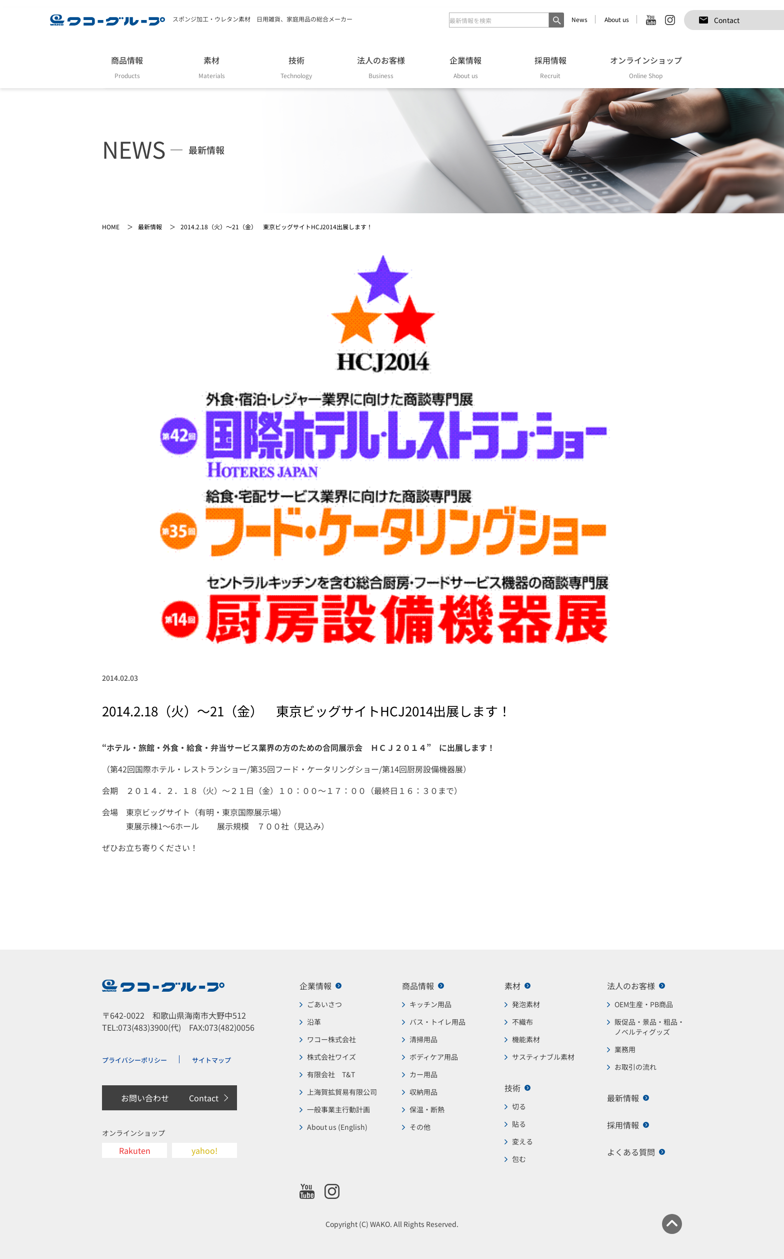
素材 (512, 986)
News (580, 19)
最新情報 (623, 1098)
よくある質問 (631, 1152)
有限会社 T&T (331, 1074)
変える (522, 1141)
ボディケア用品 (434, 1057)
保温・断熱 (427, 1109)
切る (519, 1106)
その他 (420, 1127)
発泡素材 (526, 1004)
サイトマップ (211, 1060)
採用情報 (623, 1125)
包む (519, 1159)
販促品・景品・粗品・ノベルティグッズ (649, 1027)
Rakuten (134, 1150)
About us (616, 19)
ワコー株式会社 (331, 1039)
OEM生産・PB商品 (643, 1004)
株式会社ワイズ (331, 1057)
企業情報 (316, 986)
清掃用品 (424, 1039)
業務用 (625, 1049)
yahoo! (205, 1150)
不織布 (522, 1022)
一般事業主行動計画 (338, 1109)
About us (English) (337, 1127)
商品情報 (418, 986)
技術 (512, 1088)
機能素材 (526, 1039)
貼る (519, 1124)
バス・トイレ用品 (438, 1022)
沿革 (314, 1022)
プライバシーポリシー (134, 1060)
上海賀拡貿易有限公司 (342, 1092)
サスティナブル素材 (543, 1057)
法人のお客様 (631, 986)
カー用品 (424, 1074)
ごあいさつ (324, 1004)
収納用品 (424, 1092)
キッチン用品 (431, 1004)
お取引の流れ (635, 1067)
